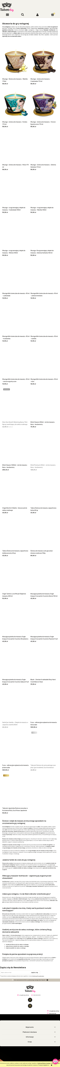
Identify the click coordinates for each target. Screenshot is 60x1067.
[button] (7, 15)
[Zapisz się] (34, 972)
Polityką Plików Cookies (44, 1063)
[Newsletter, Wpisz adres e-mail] (14, 972)
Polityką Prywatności (38, 976)
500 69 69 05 (36, 995)
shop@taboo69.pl (24, 995)
